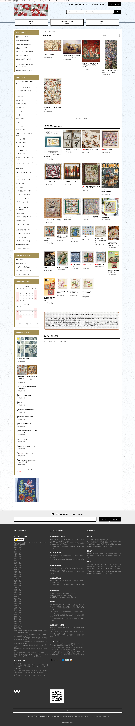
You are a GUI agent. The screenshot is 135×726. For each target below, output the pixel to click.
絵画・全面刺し (52, 31)
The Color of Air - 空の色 (23, 358)
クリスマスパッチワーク (70, 217)
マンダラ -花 (100, 264)
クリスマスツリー (23, 439)
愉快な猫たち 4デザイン (71, 149)
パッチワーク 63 (49, 181)
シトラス (72, 239)
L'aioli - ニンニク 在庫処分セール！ (62, 291)
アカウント (88, 4)
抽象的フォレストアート (70, 181)
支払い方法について (36, 716)
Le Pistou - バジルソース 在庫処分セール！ (87, 292)
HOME (31, 22)
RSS (104, 716)
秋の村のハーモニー (32, 376)
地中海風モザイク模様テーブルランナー (62, 236)
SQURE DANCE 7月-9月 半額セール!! (113, 271)
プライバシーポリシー (84, 716)
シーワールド (85, 236)
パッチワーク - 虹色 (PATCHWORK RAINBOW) (27, 387)
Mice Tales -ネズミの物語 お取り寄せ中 (52, 155)
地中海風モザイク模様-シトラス (27, 446)
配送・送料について (47, 716)
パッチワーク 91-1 (107, 149)
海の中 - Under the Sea (49, 239)
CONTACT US (102, 22)
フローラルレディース (26, 453)
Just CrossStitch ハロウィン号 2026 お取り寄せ (110, 190)
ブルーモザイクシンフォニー (75, 265)
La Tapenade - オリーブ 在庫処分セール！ (75, 292)
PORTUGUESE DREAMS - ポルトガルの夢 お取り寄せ (27, 461)
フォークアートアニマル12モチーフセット (21, 378)
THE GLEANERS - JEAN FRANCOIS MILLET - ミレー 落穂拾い (71, 56)
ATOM (107, 716)
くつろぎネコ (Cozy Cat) (25, 395)
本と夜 (20, 402)
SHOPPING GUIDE (67, 22)
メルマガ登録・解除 (76, 4)
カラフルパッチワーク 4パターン (87, 265)
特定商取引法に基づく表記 (70, 716)
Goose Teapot (105, 217)
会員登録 (96, 4)
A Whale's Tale (48, 267)
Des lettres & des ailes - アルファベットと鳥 (100, 240)
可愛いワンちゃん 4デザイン (91, 149)
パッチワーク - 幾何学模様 (90, 217)
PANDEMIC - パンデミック (25, 469)
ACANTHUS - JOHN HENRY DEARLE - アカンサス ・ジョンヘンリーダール (52, 107)
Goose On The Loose (62, 267)
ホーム (44, 31)
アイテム (114, 4)
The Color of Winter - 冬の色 (26, 416)
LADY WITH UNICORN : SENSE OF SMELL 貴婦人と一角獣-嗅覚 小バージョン (91, 65)
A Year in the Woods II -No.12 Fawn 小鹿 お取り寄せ (91, 187)
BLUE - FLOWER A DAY (25, 423)
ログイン (104, 4)
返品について (57, 716)
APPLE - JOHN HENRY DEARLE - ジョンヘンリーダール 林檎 (110, 71)
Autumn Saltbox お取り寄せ (52, 220)
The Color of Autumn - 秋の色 (26, 409)
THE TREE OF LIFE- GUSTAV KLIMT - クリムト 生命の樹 (52, 53)
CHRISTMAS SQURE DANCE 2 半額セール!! (49, 299)
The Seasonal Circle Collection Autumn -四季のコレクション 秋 (113, 243)
